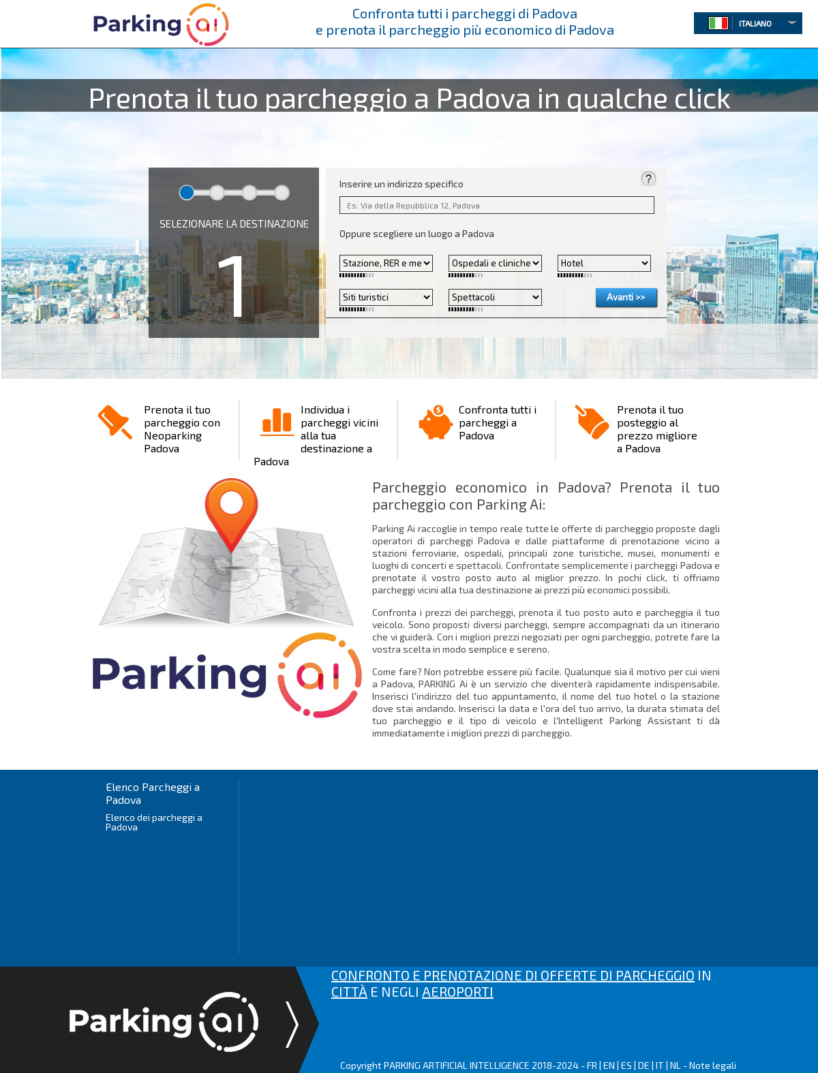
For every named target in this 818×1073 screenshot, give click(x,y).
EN (609, 1065)
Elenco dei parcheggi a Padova (154, 822)
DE (644, 1065)
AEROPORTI (458, 991)
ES (626, 1065)
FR (592, 1065)
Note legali (712, 1065)
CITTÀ (349, 991)
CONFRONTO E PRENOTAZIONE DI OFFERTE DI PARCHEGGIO (513, 975)
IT (660, 1065)
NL (675, 1065)
